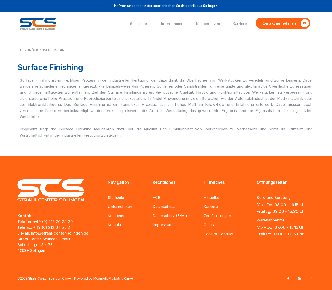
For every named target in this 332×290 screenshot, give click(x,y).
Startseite (136, 23)
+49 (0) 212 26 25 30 (53, 221)
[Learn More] (283, 23)
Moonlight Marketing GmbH (113, 278)
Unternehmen (170, 23)
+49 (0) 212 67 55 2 (51, 227)
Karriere (239, 23)
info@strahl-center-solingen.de (59, 233)
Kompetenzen (207, 23)
